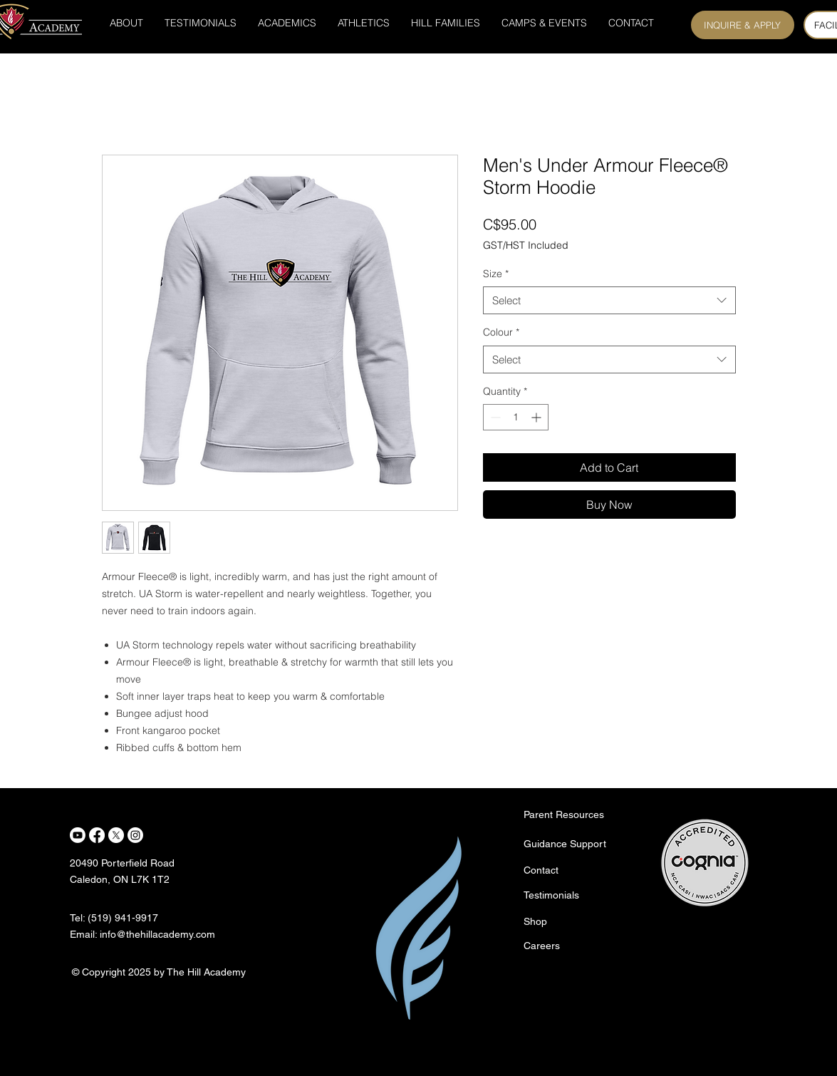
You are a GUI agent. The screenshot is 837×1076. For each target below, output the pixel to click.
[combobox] (609, 300)
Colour (501, 332)
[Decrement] (494, 417)
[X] (116, 835)
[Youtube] (77, 835)
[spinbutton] (516, 417)
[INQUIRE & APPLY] (742, 25)
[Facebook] (97, 835)
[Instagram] (135, 835)
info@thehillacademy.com (157, 934)
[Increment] (537, 417)
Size (496, 273)
